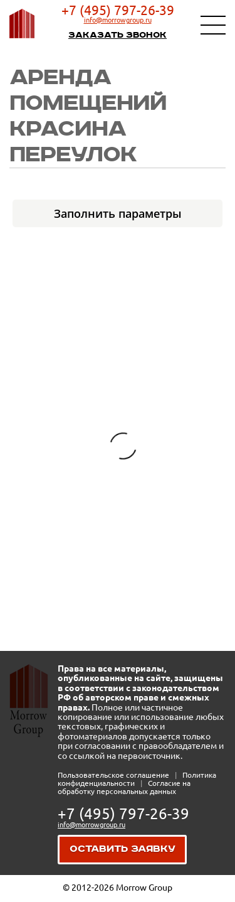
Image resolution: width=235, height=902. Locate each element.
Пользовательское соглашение (114, 775)
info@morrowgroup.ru (118, 20)
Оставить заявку (122, 849)
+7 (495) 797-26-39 (117, 10)
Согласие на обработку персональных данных (124, 787)
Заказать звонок (117, 35)
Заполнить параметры (118, 213)
